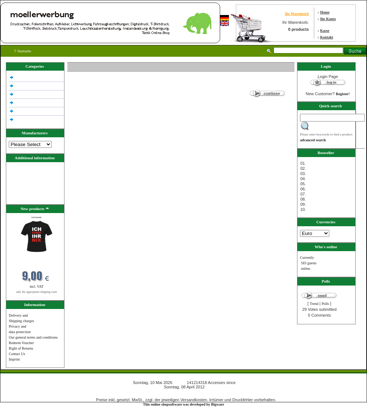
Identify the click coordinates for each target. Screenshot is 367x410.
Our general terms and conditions (33, 337)
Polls (325, 304)
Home (325, 12)
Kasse (324, 31)
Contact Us (17, 354)
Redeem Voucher (21, 343)
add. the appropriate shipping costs (36, 292)
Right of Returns (21, 348)
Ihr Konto (328, 19)
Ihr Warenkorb (297, 14)
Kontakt (326, 37)
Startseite (23, 51)
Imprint (14, 359)
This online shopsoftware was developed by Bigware (183, 404)
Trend (314, 304)
